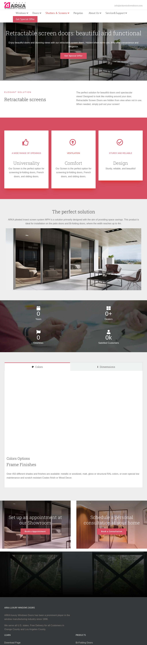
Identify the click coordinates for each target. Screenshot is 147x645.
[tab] (37, 367)
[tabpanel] (73, 429)
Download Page (12, 642)
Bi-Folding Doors (84, 642)
